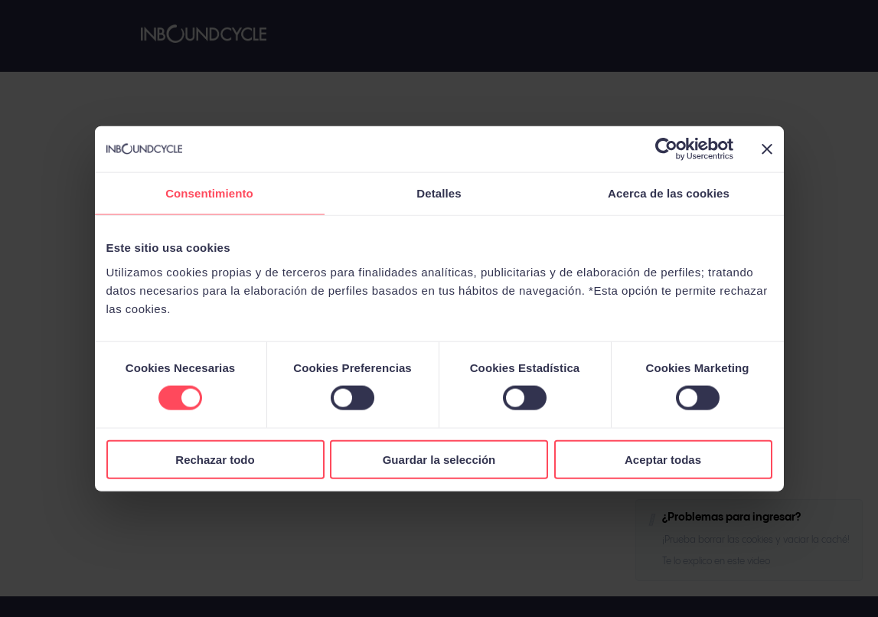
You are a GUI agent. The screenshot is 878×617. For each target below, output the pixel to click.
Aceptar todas (663, 458)
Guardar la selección (439, 458)
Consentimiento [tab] (209, 193)
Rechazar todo (214, 458)
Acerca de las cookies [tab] (668, 193)
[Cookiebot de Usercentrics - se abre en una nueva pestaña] (666, 149)
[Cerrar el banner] (767, 149)
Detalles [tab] (438, 193)
